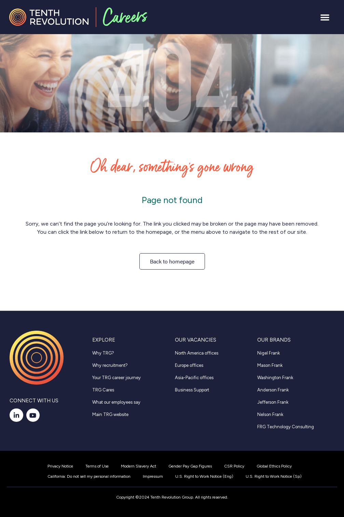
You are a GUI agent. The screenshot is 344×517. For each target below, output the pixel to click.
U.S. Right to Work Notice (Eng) (204, 476)
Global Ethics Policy (274, 466)
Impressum (153, 476)
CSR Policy (234, 466)
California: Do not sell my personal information (88, 476)
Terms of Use (97, 466)
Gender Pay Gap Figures (190, 466)
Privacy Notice (60, 466)
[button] (325, 17)
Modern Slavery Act (138, 466)
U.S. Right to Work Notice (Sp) (274, 476)
